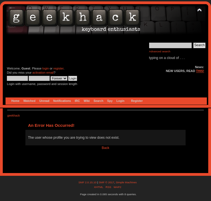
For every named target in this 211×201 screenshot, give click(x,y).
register (58, 68)
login (45, 68)
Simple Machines (126, 182)
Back (105, 148)
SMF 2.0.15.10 (87, 182)
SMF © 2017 (106, 182)
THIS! (200, 71)
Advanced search (159, 51)
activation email (43, 72)
